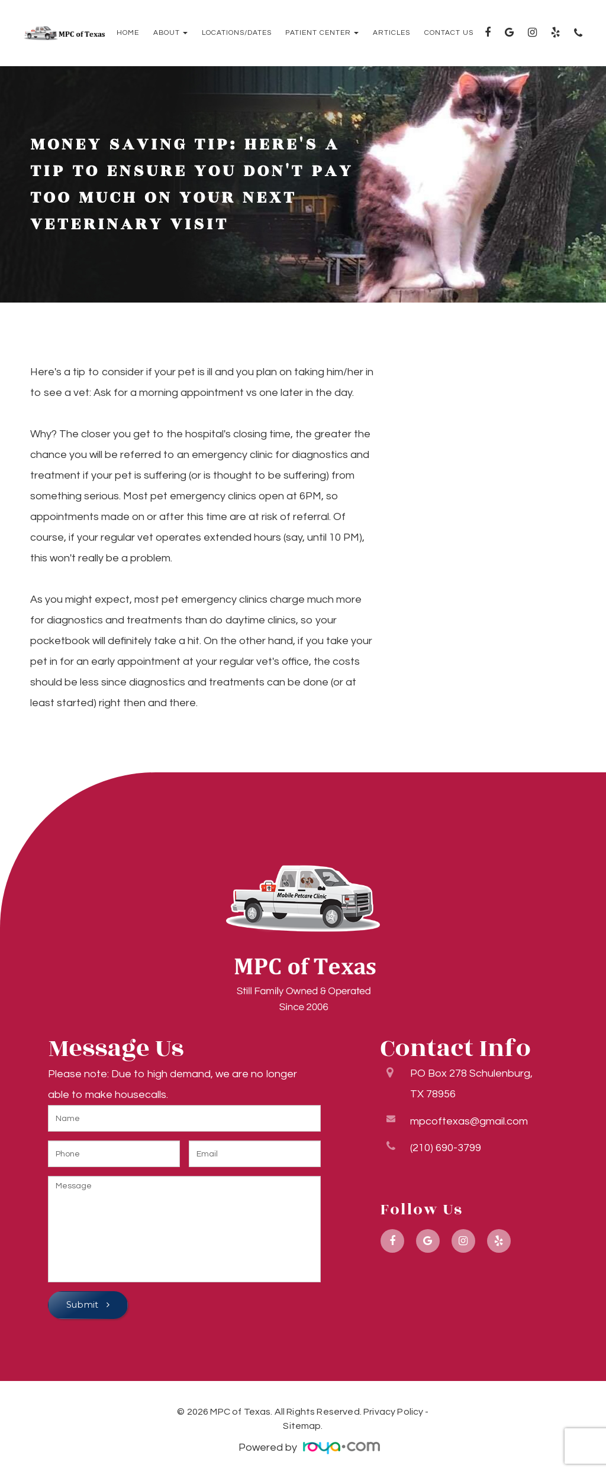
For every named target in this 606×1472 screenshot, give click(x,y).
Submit (83, 1304)
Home (128, 33)
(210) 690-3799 (445, 1145)
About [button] (170, 33)
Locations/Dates (237, 33)
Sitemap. (303, 1426)
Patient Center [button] (322, 33)
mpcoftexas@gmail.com (469, 1119)
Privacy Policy (393, 1411)
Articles (391, 33)
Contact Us (448, 33)
